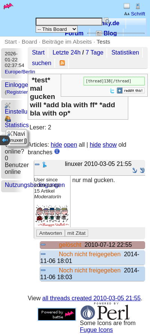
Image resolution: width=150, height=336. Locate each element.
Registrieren (19, 92)
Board (29, 41)
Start (10, 41)
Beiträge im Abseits (67, 41)
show (110, 144)
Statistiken (125, 52)
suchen (41, 63)
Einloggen (18, 85)
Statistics (17, 122)
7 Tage (95, 52)
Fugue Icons (96, 330)
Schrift (134, 14)
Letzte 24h (66, 52)
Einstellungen (23, 108)
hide (56, 144)
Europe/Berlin (20, 71)
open (70, 144)
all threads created (91, 298)
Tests (103, 41)
